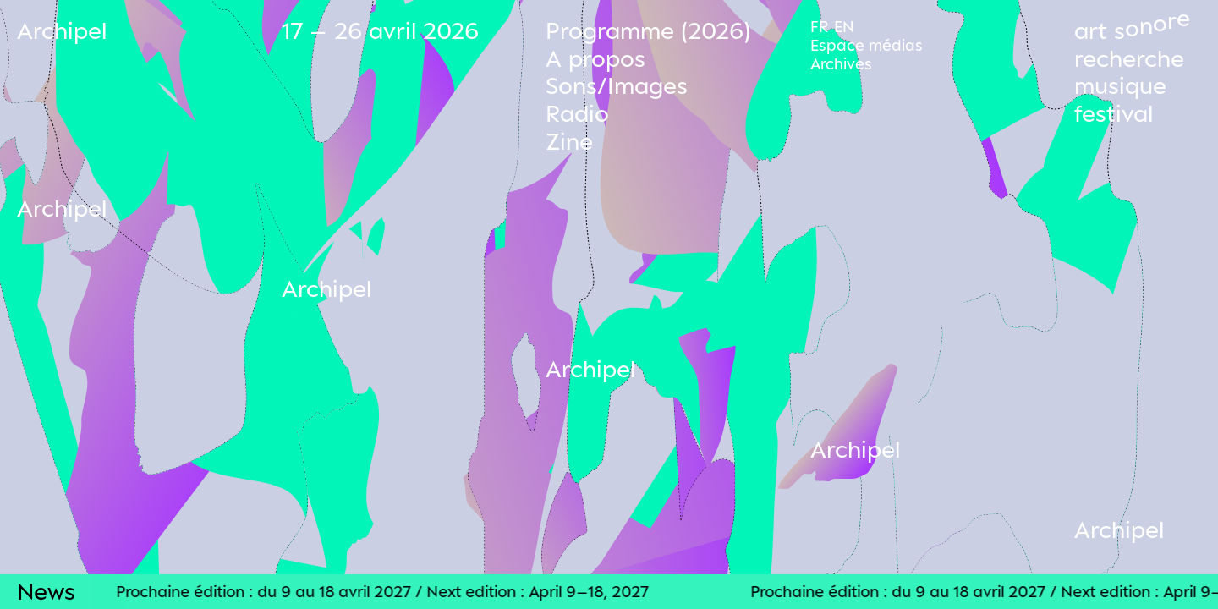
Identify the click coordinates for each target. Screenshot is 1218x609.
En (844, 26)
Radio (577, 113)
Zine (569, 141)
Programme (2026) (648, 30)
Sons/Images (617, 85)
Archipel (62, 30)
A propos (595, 58)
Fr (819, 26)
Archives (841, 63)
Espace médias (866, 45)
